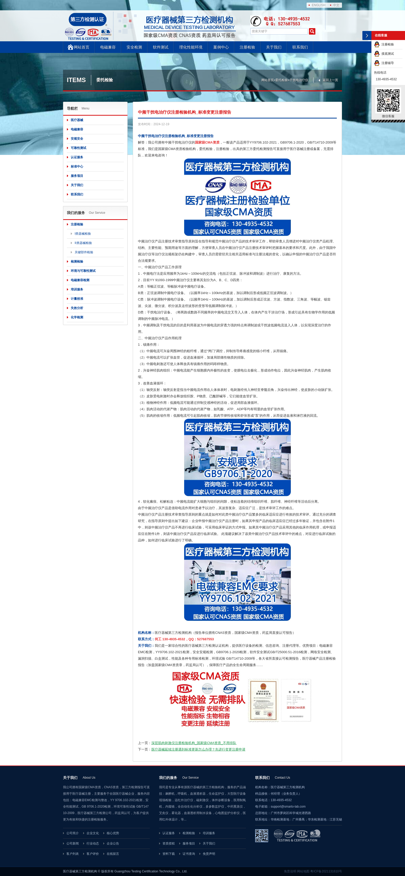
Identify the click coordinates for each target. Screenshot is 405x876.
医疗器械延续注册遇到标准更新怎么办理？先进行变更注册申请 (198, 749)
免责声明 (209, 854)
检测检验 (77, 261)
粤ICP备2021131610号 (326, 871)
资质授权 (168, 843)
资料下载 (168, 854)
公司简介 (72, 833)
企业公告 (113, 843)
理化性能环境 (190, 47)
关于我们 (274, 47)
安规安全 (77, 138)
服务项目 (77, 176)
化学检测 (77, 317)
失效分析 (77, 308)
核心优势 (113, 833)
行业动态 (93, 843)
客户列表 (72, 854)
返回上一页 (330, 80)
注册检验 (247, 47)
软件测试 (160, 47)
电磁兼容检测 (80, 280)
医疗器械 (77, 120)
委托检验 (281, 80)
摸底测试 (384, 54)
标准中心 (77, 166)
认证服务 (77, 157)
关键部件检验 (84, 252)
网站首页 (81, 47)
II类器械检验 (83, 243)
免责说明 (290, 871)
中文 (336, 5)
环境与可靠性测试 (83, 271)
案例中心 (221, 47)
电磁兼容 (108, 47)
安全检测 (134, 47)
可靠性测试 (78, 148)
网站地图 (303, 871)
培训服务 (77, 289)
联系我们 (300, 47)
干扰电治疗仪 (299, 80)
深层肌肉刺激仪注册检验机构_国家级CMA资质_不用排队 (193, 743)
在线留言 (113, 854)
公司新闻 (72, 843)
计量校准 (77, 299)
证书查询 (189, 854)
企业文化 (93, 833)
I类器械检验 (83, 233)
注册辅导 (384, 63)
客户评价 (93, 854)
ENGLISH (318, 5)
